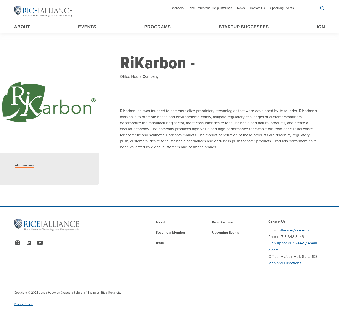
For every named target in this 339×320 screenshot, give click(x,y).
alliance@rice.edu (294, 230)
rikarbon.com (24, 165)
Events (87, 26)
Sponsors (177, 8)
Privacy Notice (23, 304)
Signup (307, 8)
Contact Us (257, 8)
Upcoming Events (282, 8)
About (22, 26)
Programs (157, 26)
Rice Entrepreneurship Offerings (210, 8)
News (241, 8)
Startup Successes (244, 26)
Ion (321, 26)
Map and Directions (284, 263)
